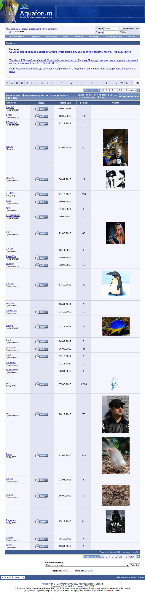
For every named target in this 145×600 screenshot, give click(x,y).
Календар (93, 36)
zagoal (9, 494)
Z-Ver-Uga (11, 122)
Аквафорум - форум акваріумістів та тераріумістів (33, 29)
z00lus (9, 146)
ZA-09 (9, 248)
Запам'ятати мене (130, 29)
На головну (123, 577)
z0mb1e (10, 178)
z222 (8, 208)
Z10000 (10, 193)
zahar (9, 545)
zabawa (10, 303)
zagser (9, 537)
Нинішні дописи (114, 36)
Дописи (83, 103)
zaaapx (10, 263)
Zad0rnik (11, 362)
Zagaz (9, 478)
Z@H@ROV (13, 215)
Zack (8, 355)
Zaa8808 (11, 256)
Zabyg (9, 325)
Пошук (131, 36)
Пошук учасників (127, 96)
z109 (8, 200)
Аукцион (35, 36)
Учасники (78, 36)
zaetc (9, 383)
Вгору (141, 577)
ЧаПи (65, 36)
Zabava (10, 283)
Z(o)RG (10, 107)
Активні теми (15, 36)
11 (115, 90)
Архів (133, 577)
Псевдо (99, 28)
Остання (131, 90)
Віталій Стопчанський (73, 586)
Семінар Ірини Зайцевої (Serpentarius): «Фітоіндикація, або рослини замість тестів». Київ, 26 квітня (70, 51)
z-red (9, 114)
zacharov (11, 347)
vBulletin (46, 584)
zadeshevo (12, 370)
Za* (8, 232)
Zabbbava (11, 310)
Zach (9, 340)
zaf (7, 413)
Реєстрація (51, 36)
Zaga (9, 454)
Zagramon (11, 520)
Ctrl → (121, 90)
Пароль (99, 32)
